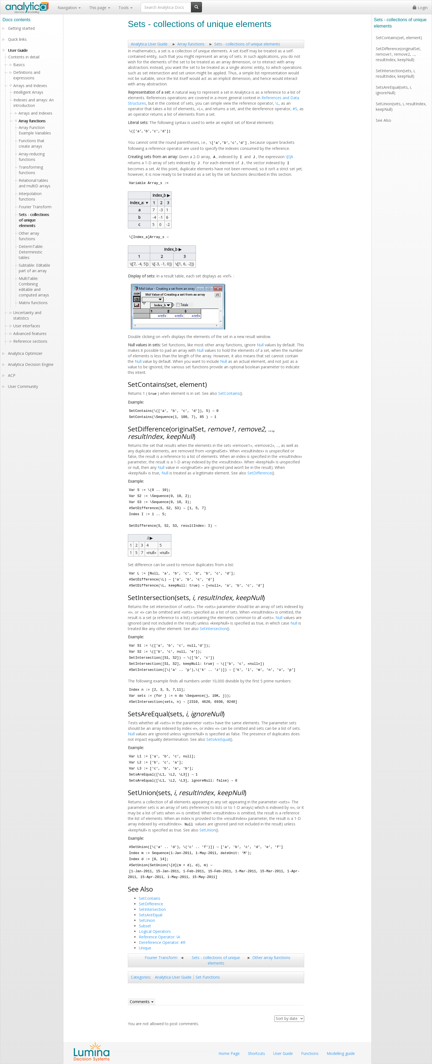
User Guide (18, 50)
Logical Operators (155, 931)
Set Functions (208, 977)
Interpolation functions (30, 196)
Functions (309, 1053)
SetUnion (207, 830)
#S (295, 108)
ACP (11, 375)
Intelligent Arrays (28, 92)
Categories (140, 977)
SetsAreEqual (218, 739)
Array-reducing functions (32, 156)
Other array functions (271, 957)
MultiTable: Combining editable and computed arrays (34, 287)
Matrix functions (33, 302)
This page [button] (99, 7)
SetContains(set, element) (399, 37)
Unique (145, 947)
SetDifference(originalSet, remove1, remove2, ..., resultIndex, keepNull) (398, 54)
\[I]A (289, 156)
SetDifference (259, 473)
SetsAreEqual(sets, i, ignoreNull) (394, 90)
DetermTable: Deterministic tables (31, 252)
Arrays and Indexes (35, 113)
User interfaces (26, 325)
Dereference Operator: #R (162, 942)
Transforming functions (31, 169)
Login (420, 7)
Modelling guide (341, 1053)
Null (260, 344)
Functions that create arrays (31, 143)
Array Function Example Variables (35, 130)
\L (277, 103)
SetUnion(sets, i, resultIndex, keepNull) (401, 106)
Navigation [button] (69, 7)
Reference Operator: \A (159, 936)
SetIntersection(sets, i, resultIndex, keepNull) (395, 73)
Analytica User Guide (149, 44)
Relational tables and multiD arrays (34, 183)
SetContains (229, 393)
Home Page (229, 1053)
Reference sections (30, 341)
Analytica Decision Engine (30, 364)
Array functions (190, 44)
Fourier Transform (161, 957)
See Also (383, 120)
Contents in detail (23, 57)
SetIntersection (213, 628)
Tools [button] (125, 7)
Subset (145, 925)
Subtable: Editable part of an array (34, 268)
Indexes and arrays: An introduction (33, 102)
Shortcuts (256, 1053)
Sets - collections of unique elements (247, 44)
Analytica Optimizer (25, 353)
